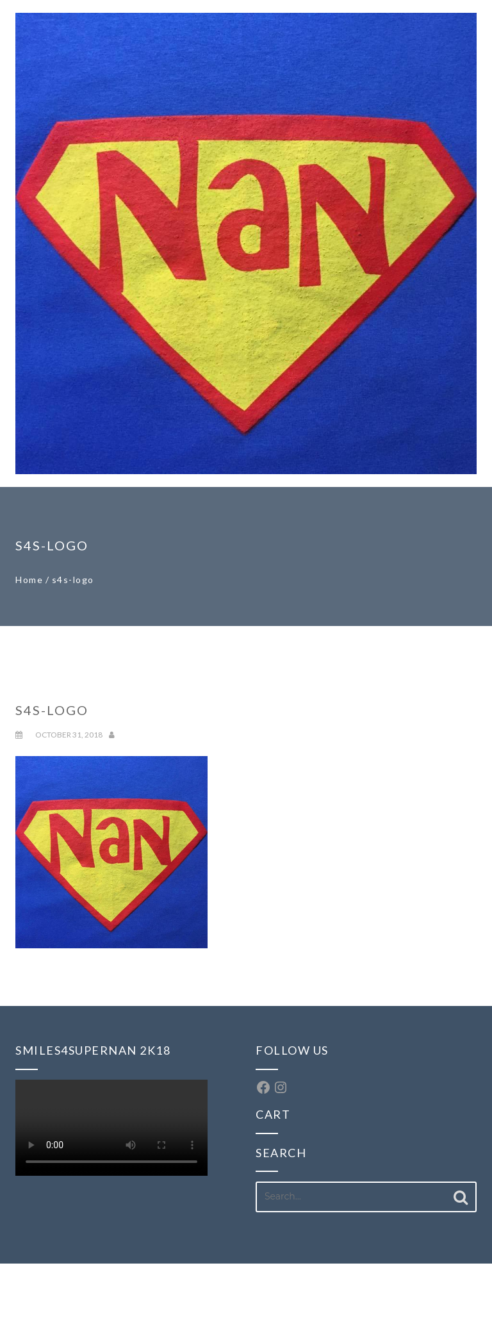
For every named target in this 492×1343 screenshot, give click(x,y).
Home (29, 579)
